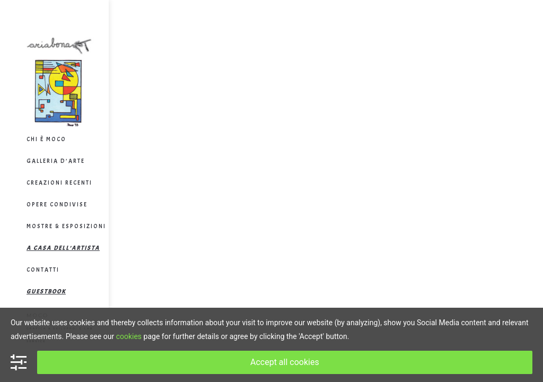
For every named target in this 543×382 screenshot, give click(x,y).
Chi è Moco (46, 139)
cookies (129, 336)
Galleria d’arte (56, 160)
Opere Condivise (57, 204)
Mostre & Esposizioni (66, 226)
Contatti (43, 269)
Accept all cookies (284, 362)
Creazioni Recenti (59, 182)
